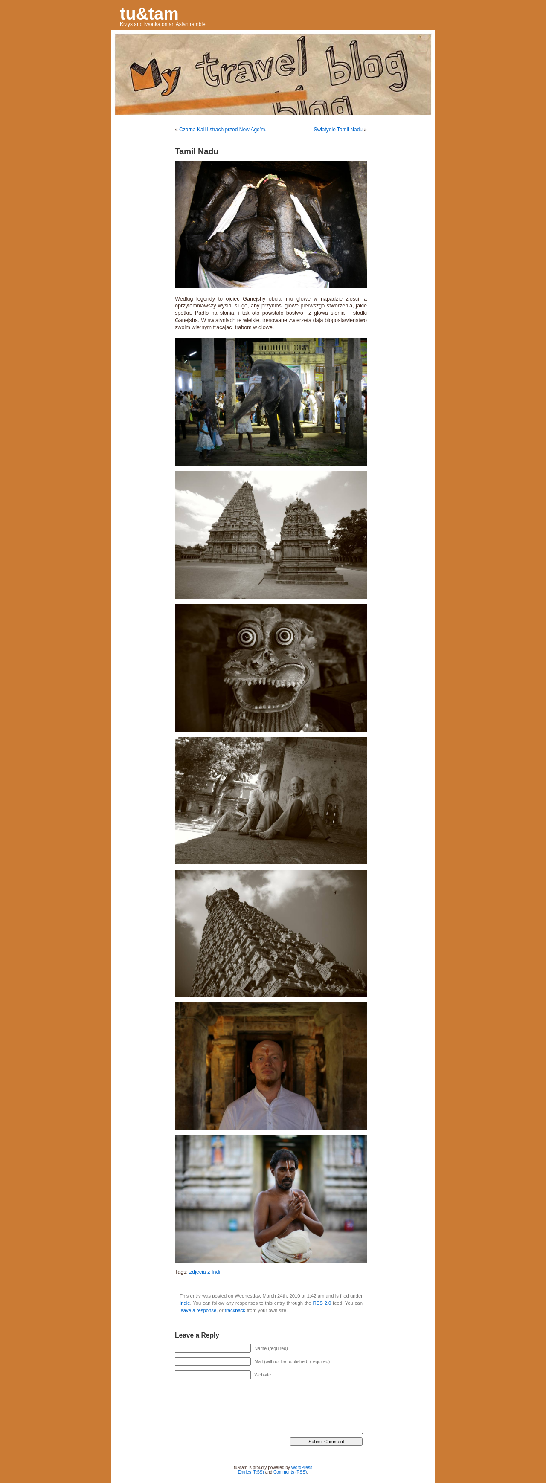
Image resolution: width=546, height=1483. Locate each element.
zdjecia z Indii (205, 1272)
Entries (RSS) (251, 1472)
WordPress (301, 1467)
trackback (235, 1310)
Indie (185, 1303)
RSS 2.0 (322, 1303)
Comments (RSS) (290, 1472)
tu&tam (149, 13)
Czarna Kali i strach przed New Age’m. (223, 130)
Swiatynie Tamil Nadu (338, 130)
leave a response (198, 1310)
